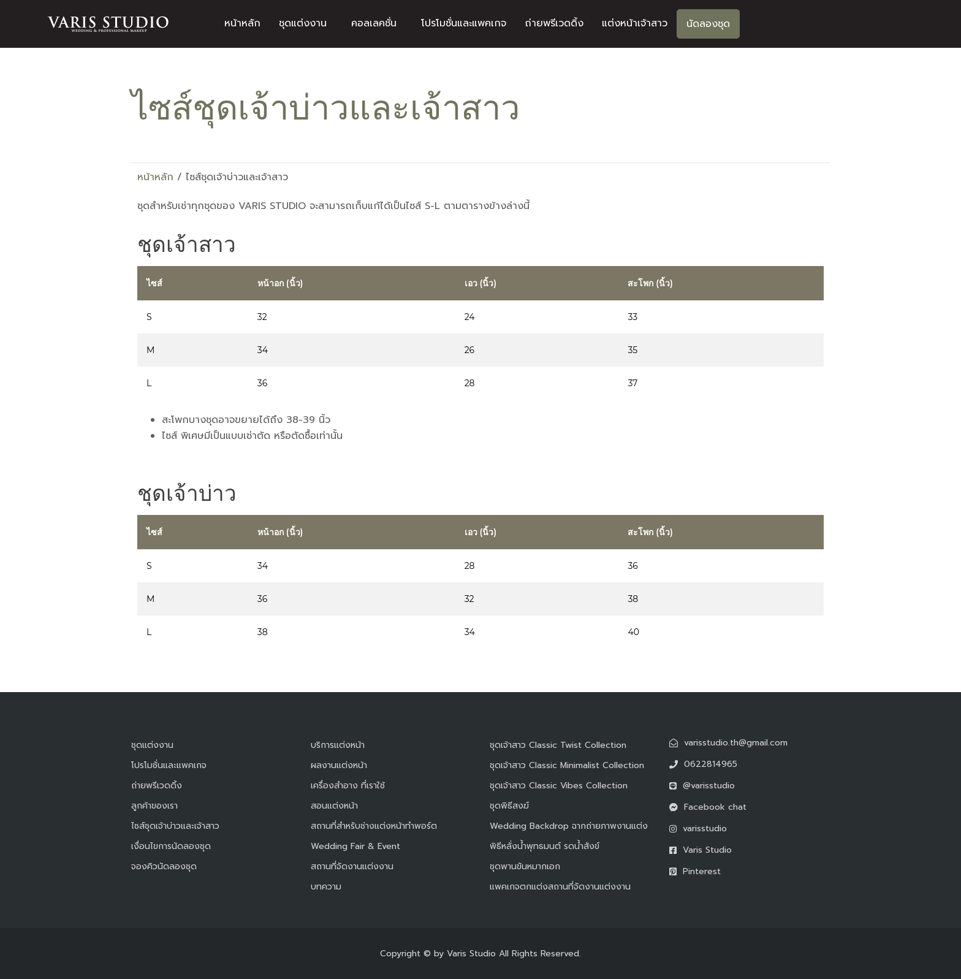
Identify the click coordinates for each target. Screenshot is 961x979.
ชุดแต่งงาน (303, 23)
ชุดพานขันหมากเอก (525, 866)
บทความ (326, 886)
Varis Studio (471, 953)
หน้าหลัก (242, 23)
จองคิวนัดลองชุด (164, 866)
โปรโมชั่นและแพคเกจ (463, 23)
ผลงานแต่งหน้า (339, 765)
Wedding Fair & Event (355, 846)
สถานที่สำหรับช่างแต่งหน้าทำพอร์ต (374, 826)
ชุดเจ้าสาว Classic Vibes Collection (559, 785)
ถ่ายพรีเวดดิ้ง (554, 23)
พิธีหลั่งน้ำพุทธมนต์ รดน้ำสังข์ (544, 846)
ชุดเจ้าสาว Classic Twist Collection (558, 745)
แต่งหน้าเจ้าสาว (634, 23)
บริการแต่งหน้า (338, 745)
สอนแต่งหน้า (334, 805)
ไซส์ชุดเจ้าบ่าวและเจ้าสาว (175, 826)
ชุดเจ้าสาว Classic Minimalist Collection (567, 765)
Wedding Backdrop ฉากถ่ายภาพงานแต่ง (569, 826)
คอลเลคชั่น (374, 23)
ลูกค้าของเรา (154, 805)
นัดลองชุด (708, 24)
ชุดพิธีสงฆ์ (509, 805)
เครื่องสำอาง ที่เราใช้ (348, 785)
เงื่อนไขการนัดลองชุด (171, 846)
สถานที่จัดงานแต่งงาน (352, 866)
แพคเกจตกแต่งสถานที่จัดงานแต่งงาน (560, 886)
